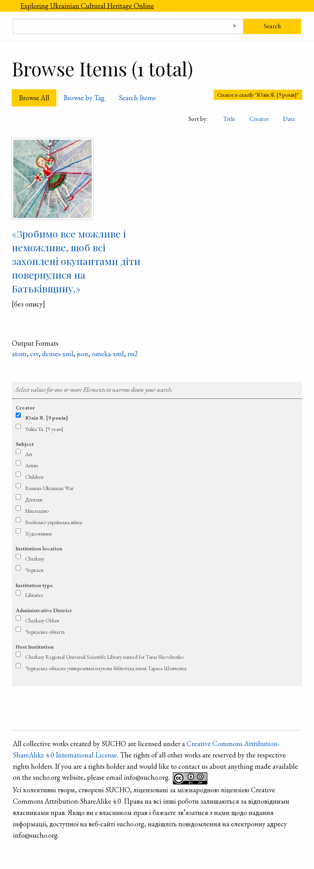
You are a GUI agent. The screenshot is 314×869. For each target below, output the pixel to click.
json (82, 353)
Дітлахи (33, 499)
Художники (38, 533)
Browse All (34, 97)
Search (272, 26)
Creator (259, 119)
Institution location (39, 548)
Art (28, 454)
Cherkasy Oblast (42, 620)
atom (19, 353)
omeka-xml (108, 353)
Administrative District (44, 610)
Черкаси (34, 569)
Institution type (34, 585)
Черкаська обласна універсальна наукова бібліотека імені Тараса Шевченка (105, 668)
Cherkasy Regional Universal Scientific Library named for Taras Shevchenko (104, 656)
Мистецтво (37, 510)
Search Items (137, 97)
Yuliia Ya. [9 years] (44, 429)
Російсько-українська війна (53, 522)
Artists (31, 465)
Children (34, 476)
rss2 (132, 353)
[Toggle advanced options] (234, 26)
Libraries (34, 595)
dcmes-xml (57, 353)
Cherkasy (34, 558)
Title (229, 119)
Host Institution (35, 646)
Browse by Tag (84, 97)
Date (289, 119)
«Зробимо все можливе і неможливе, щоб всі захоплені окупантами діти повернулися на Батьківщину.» (76, 261)
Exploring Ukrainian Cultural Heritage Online (87, 5)
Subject (25, 443)
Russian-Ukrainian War (49, 488)
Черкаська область (45, 631)
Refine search (157, 374)
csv (34, 353)
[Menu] (6, 6)
